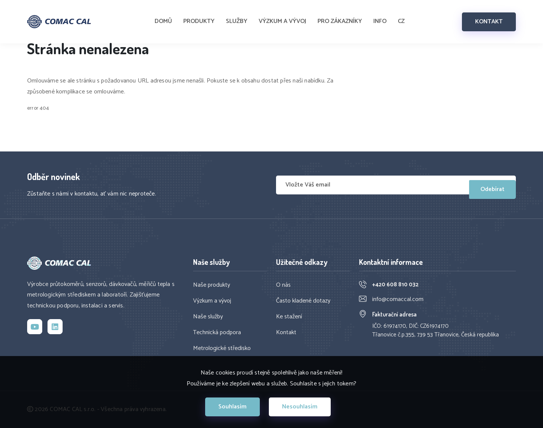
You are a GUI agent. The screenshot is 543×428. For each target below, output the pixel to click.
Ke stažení (289, 316)
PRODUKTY (199, 18)
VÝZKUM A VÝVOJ (282, 18)
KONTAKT (489, 18)
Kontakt (286, 332)
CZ (401, 18)
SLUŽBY (236, 18)
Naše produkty (211, 285)
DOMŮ (163, 18)
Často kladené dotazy (303, 301)
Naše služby (208, 316)
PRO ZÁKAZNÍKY (340, 18)
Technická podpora (217, 332)
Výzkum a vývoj (212, 301)
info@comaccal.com (397, 299)
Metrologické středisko (222, 348)
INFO (380, 18)
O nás (283, 285)
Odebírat (492, 185)
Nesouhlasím (300, 407)
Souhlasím (232, 407)
